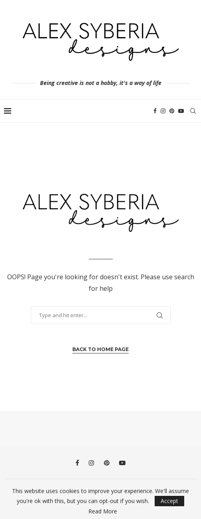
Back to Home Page (100, 349)
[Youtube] (181, 110)
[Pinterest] (171, 110)
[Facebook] (155, 110)
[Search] (193, 110)
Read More (102, 511)
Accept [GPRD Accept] (169, 501)
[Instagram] (163, 110)
